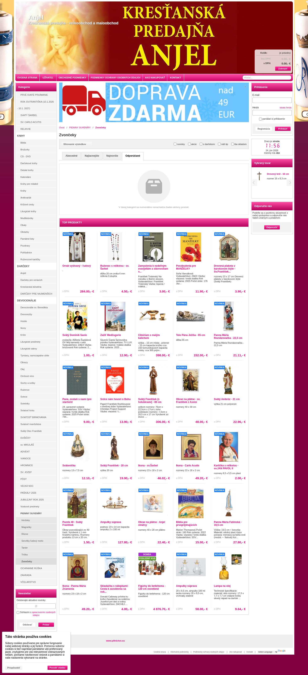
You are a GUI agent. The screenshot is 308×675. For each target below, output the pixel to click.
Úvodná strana (160, 652)
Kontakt (250, 652)
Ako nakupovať (235, 652)
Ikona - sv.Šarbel (148, 465)
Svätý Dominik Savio (74, 335)
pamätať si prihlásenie (272, 119)
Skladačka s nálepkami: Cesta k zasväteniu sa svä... (114, 589)
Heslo (255, 107)
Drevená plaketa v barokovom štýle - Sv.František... (224, 268)
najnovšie (112, 155)
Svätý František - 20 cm (114, 465)
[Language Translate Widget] (268, 652)
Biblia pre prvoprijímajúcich (186, 523)
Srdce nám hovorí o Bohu (115, 399)
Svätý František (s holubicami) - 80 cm (149, 401)
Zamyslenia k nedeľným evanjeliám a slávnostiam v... (153, 268)
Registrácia (264, 129)
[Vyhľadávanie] (267, 78)
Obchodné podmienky (180, 652)
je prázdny (285, 53)
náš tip (223, 144)
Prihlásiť (282, 129)
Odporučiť (271, 227)
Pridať (46, 624)
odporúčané (132, 155)
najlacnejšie (92, 155)
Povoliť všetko (57, 667)
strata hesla (286, 107)
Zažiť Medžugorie (110, 335)
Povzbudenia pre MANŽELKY (186, 267)
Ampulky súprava (110, 522)
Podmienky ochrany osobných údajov (209, 652)
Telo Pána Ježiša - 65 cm (190, 335)
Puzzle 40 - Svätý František (72, 523)
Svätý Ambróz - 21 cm (227, 399)
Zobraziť (282, 68)
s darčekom (207, 144)
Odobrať (27, 624)
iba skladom (239, 144)
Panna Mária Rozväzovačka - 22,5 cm (228, 336)
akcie (192, 144)
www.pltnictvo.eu (115, 640)
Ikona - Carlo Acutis (187, 465)
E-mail (255, 95)
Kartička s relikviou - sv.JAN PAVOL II (226, 467)
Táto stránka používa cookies (28, 636)
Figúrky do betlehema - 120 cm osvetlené (151, 587)
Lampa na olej (222, 586)
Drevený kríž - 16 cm (278, 174)
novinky (179, 144)
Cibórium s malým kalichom (149, 336)
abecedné (71, 155)
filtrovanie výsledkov (77, 144)
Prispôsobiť (13, 667)
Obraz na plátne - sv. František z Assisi (188, 401)
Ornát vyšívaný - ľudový (76, 265)
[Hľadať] (288, 77)
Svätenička (69, 465)
